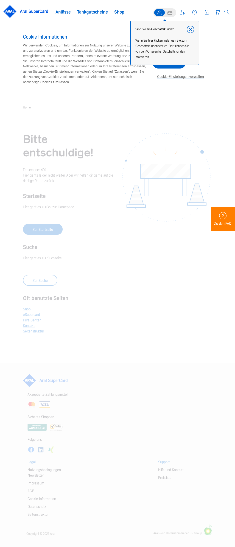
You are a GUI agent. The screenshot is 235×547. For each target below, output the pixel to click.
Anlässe (63, 12)
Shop (119, 12)
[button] (190, 29)
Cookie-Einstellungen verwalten (180, 77)
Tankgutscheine (92, 12)
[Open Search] (226, 12)
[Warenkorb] (217, 12)
